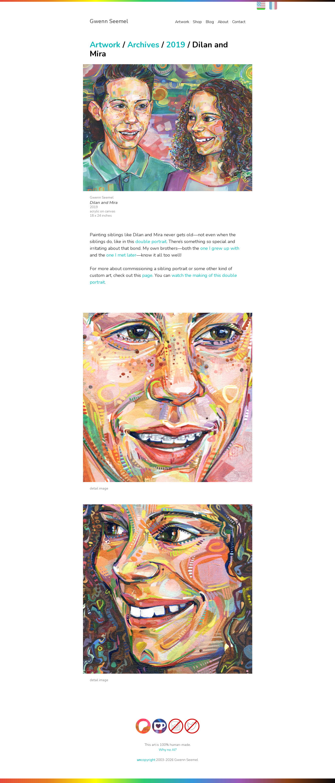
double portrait (150, 242)
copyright (146, 759)
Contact (238, 22)
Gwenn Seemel (109, 21)
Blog (210, 22)
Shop (197, 22)
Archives (143, 44)
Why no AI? (168, 749)
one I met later (121, 255)
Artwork (182, 22)
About (223, 22)
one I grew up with (219, 248)
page (147, 275)
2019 (175, 44)
